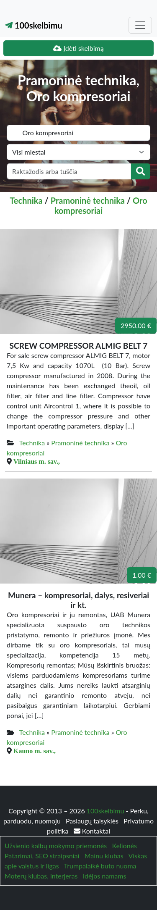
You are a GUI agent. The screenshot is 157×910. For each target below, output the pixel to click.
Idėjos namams (104, 876)
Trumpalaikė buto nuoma (100, 866)
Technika (26, 200)
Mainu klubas (104, 856)
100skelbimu (33, 25)
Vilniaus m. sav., (36, 461)
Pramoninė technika (88, 200)
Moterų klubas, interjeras (41, 876)
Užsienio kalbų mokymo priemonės (56, 846)
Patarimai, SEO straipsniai (42, 856)
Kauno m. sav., (34, 750)
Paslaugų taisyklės (93, 821)
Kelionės (124, 846)
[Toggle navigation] (140, 25)
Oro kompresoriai (100, 205)
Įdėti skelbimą (78, 48)
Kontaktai (92, 831)
